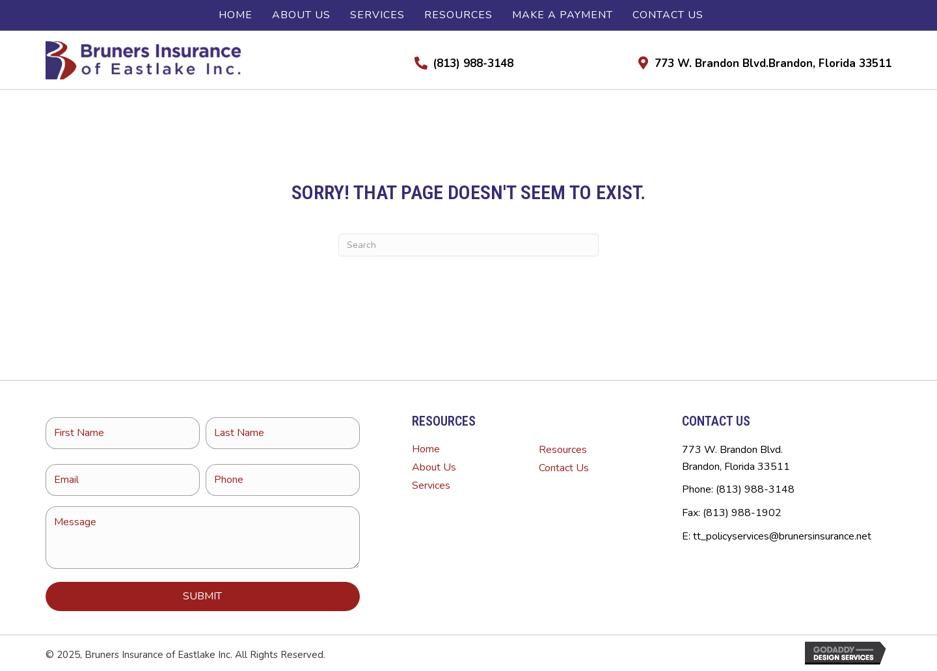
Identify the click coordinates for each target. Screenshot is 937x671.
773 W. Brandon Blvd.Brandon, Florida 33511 (773, 63)
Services (431, 485)
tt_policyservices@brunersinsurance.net (782, 536)
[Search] (468, 245)
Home (426, 449)
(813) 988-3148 (473, 63)
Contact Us (564, 468)
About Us (434, 467)
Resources (563, 450)
